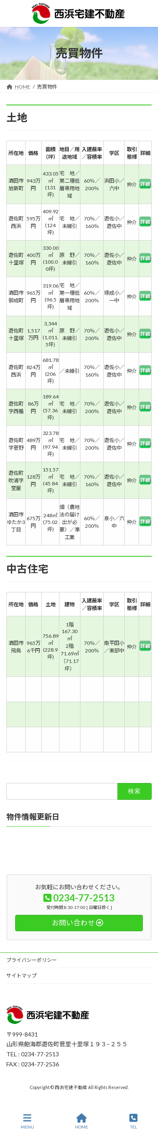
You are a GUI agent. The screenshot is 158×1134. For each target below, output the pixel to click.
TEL (133, 1121)
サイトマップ (21, 975)
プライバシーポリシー (31, 960)
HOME (81, 1121)
